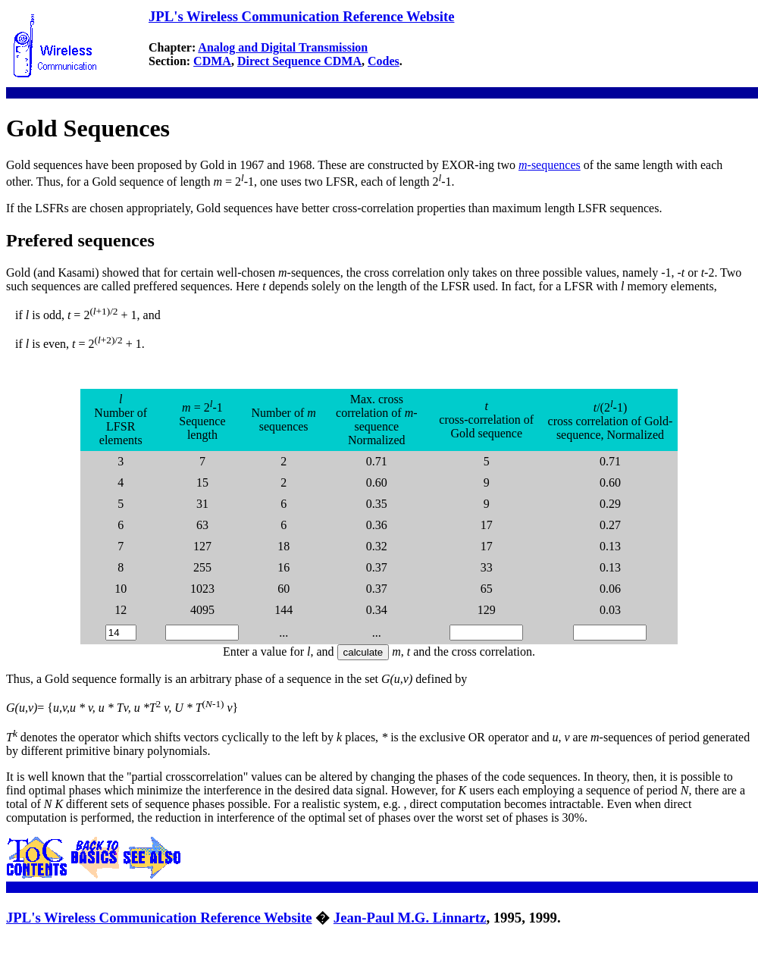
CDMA (212, 61)
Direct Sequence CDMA (299, 61)
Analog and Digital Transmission (283, 47)
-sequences (549, 164)
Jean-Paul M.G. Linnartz (410, 918)
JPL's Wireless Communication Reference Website (301, 16)
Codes (383, 61)
